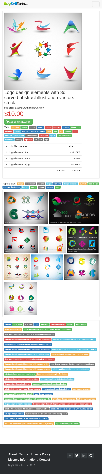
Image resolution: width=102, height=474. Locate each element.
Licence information (22, 459)
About (12, 454)
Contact (44, 459)
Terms (23, 454)
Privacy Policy (41, 454)
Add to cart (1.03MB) (18, 121)
